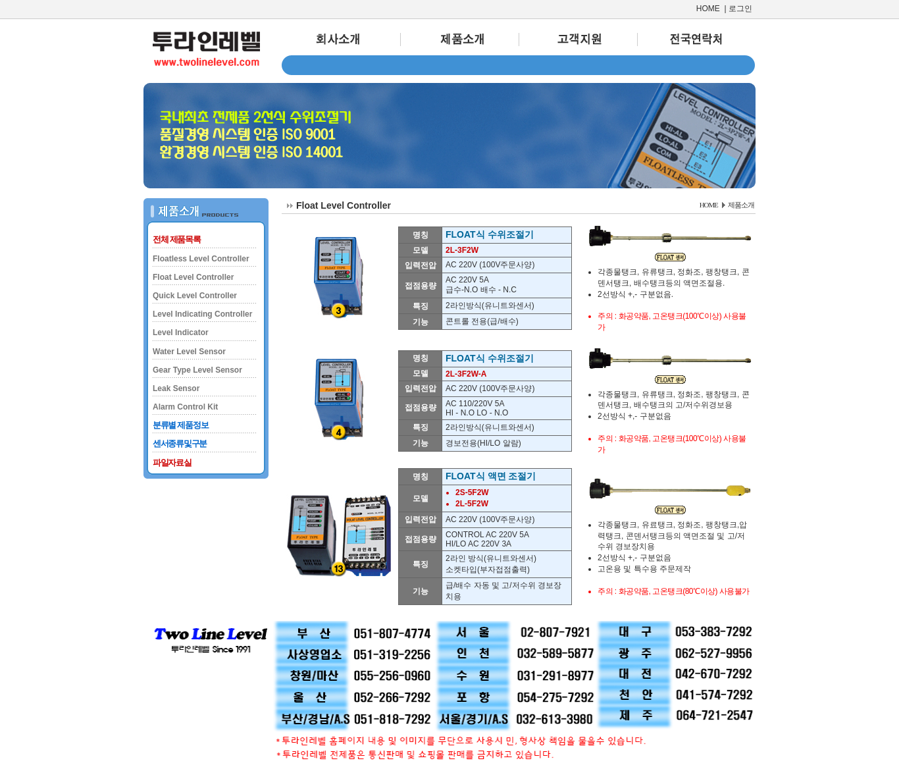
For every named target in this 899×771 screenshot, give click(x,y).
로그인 (740, 8)
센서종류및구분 (180, 443)
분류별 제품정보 (180, 425)
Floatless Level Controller (201, 258)
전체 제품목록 (177, 239)
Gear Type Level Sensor (197, 370)
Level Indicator (181, 332)
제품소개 (741, 205)
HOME (708, 8)
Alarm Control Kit (185, 407)
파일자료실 (172, 462)
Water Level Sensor (189, 351)
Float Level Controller (193, 277)
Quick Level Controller (195, 295)
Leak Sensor (176, 388)
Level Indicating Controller (202, 314)
